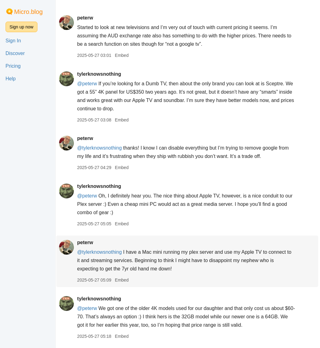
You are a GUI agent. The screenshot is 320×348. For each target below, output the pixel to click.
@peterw (88, 83)
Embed (123, 55)
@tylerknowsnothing (100, 148)
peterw (86, 17)
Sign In (13, 40)
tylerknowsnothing (100, 74)
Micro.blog (28, 11)
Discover (15, 53)
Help (11, 78)
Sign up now (21, 26)
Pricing (13, 66)
